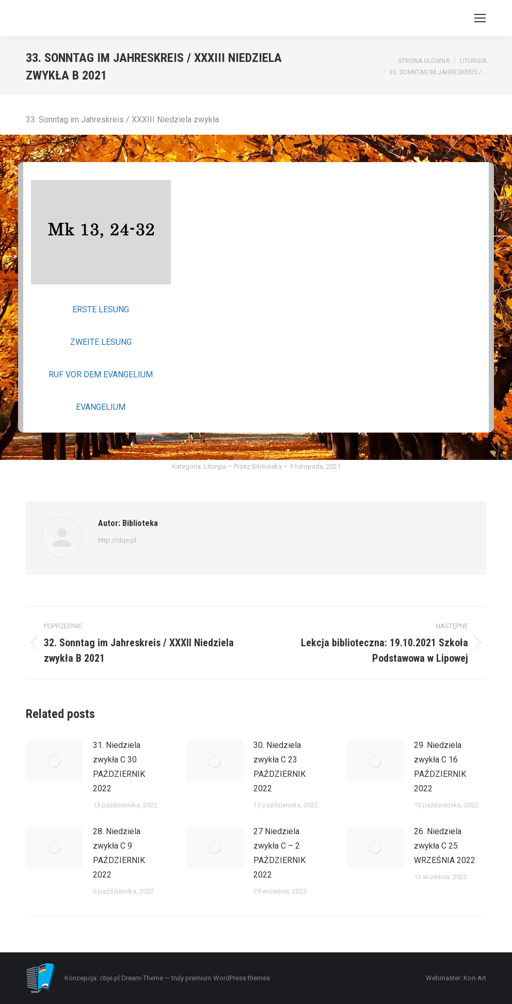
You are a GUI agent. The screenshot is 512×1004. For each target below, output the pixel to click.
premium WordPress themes (227, 978)
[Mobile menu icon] (480, 18)
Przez (258, 466)
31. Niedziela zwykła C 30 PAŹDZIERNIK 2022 (119, 766)
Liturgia (215, 466)
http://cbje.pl (117, 540)
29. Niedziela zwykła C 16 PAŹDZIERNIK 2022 (440, 766)
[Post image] (54, 761)
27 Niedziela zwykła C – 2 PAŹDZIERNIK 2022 (279, 853)
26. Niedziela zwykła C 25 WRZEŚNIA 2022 (444, 845)
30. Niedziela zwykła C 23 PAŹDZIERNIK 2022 (279, 766)
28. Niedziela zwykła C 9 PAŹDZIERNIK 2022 (119, 853)
